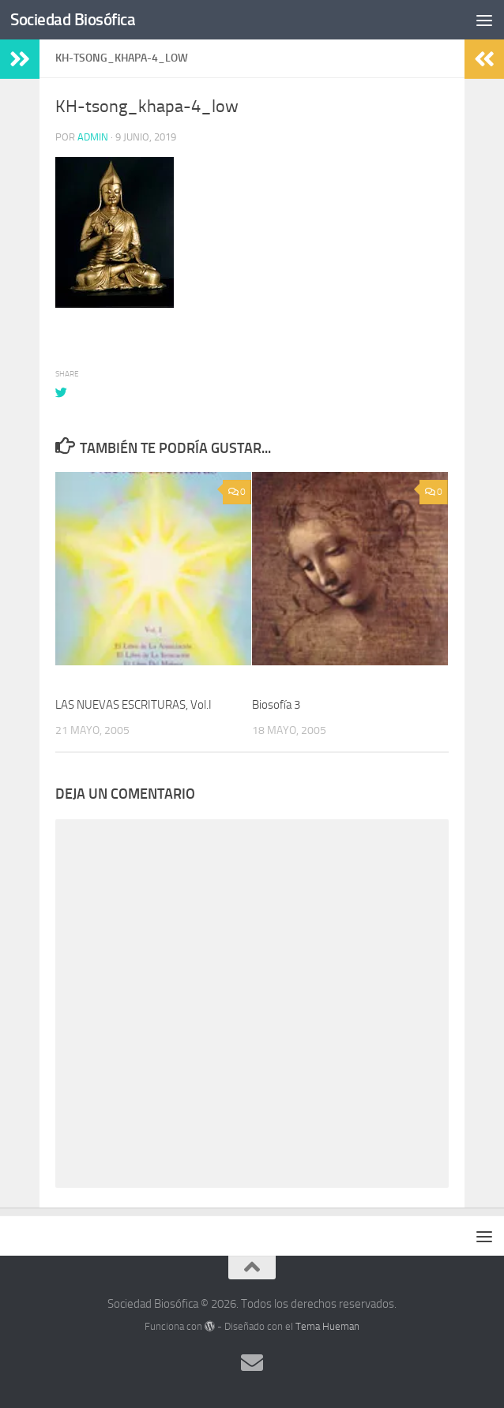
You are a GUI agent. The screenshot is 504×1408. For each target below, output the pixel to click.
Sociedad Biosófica (72, 19)
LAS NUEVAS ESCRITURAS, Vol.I (133, 705)
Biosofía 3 (276, 705)
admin (92, 137)
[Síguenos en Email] (252, 1363)
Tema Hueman (327, 1326)
